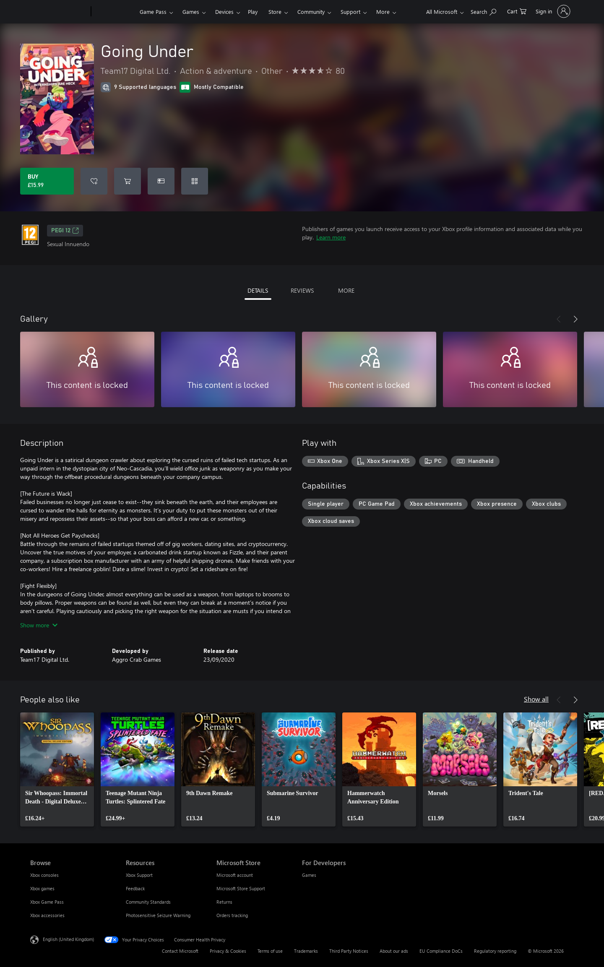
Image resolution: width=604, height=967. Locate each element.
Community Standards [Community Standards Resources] (148, 902)
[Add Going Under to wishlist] (94, 181)
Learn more (331, 237)
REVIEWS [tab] (302, 290)
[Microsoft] (59, 11)
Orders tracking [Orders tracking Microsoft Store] (232, 915)
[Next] (575, 319)
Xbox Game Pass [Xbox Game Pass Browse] (47, 902)
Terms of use (270, 951)
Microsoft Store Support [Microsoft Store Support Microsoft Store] (240, 888)
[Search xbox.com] (483, 10)
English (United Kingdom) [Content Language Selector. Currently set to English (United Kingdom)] (68, 939)
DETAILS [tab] (257, 290)
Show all (536, 698)
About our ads (394, 951)
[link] (57, 769)
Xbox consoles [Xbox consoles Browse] (44, 875)
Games (190, 11)
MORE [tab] (346, 290)
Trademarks (306, 951)
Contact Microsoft (180, 951)
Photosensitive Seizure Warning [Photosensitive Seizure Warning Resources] (158, 915)
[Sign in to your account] (552, 11)
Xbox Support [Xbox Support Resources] (139, 875)
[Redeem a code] (194, 181)
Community (311, 11)
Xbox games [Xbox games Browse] (42, 888)
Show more (38, 625)
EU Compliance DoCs (441, 951)
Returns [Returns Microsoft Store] (224, 902)
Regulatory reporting (495, 951)
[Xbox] (114, 11)
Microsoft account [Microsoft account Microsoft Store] (234, 875)
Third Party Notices (348, 951)
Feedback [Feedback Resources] (135, 888)
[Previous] (558, 319)
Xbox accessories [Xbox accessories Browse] (47, 915)
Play (253, 11)
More (383, 11)
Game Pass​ (153, 11)
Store (274, 11)
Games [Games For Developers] (309, 875)
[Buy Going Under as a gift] (161, 181)
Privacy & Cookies (228, 951)
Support (350, 11)
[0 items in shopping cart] (516, 11)
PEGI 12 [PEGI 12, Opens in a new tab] (65, 230)
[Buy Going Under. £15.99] (47, 181)
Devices (224, 11)
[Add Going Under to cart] (127, 181)
